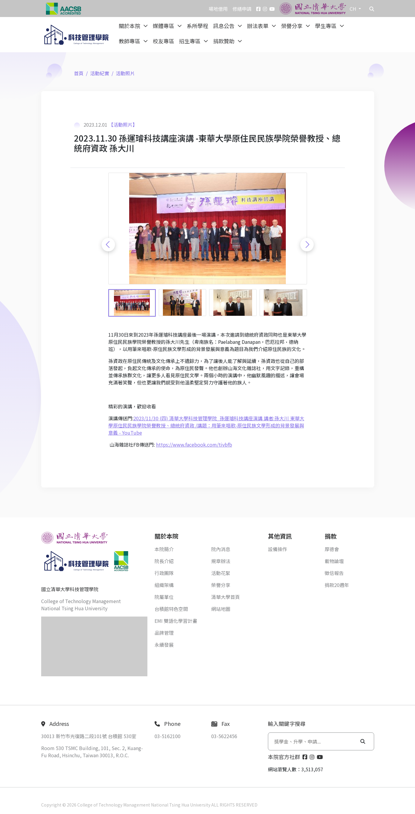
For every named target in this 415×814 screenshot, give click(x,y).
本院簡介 (164, 549)
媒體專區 (164, 26)
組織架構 (164, 584)
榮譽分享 (292, 26)
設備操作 (277, 549)
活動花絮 (220, 573)
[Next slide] (307, 244)
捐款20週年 (337, 584)
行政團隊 (164, 573)
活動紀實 (99, 73)
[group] (207, 229)
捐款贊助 (224, 41)
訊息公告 (224, 26)
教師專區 (130, 41)
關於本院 (130, 26)
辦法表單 (258, 26)
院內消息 (220, 549)
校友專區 (163, 41)
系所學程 (197, 26)
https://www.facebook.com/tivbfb (194, 444)
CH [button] (353, 8)
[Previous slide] (108, 244)
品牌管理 (164, 632)
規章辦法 (220, 561)
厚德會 (332, 549)
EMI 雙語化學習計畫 (176, 620)
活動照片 (125, 73)
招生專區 (190, 41)
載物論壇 (334, 561)
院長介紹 (164, 561)
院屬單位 (164, 596)
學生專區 (326, 26)
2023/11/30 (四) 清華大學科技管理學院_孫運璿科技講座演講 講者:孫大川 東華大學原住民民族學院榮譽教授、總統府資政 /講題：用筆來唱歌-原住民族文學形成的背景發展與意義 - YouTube (206, 425)
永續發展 (164, 644)
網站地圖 (220, 608)
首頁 (79, 73)
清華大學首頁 (225, 596)
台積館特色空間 (171, 608)
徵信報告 (334, 573)
